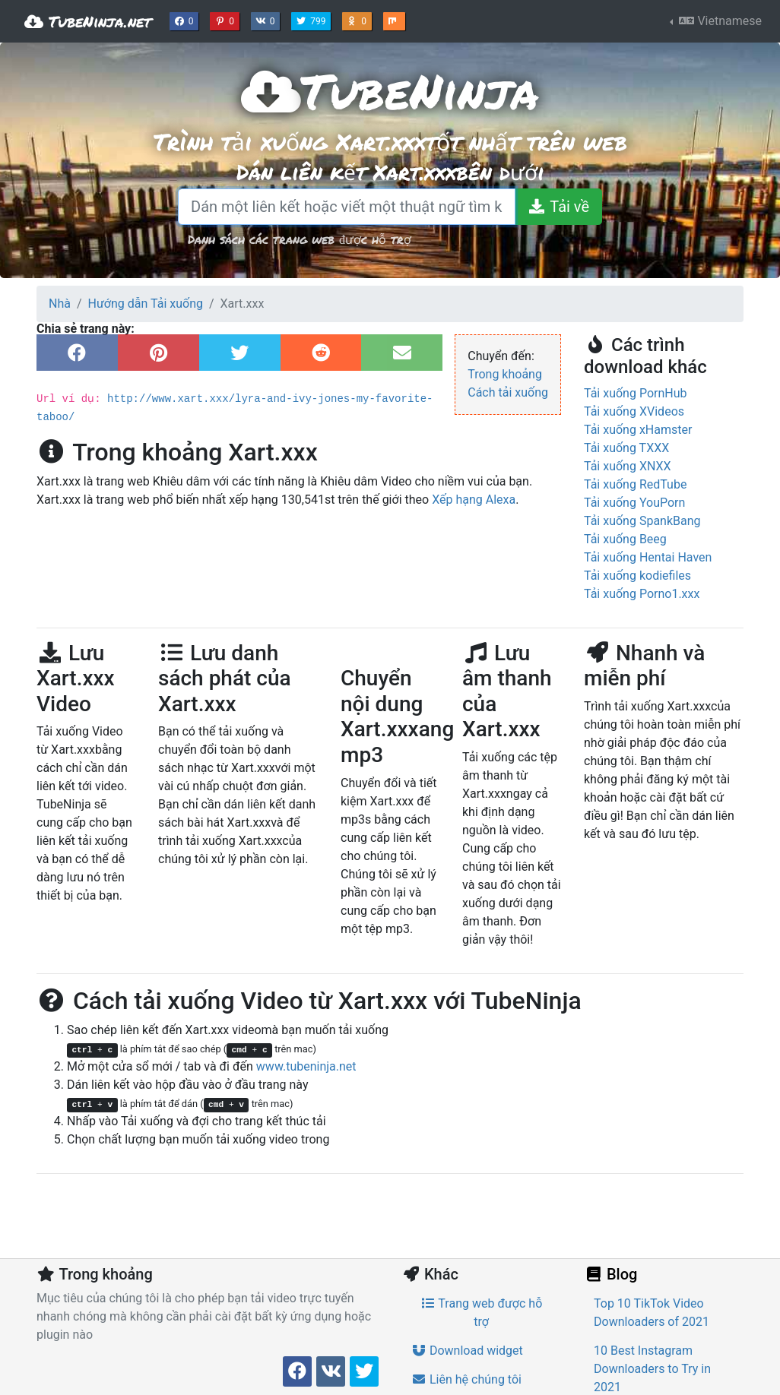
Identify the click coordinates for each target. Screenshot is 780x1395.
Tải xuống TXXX (626, 448)
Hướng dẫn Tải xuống (145, 303)
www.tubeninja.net (306, 1066)
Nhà (60, 303)
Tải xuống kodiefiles (637, 575)
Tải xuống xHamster (638, 429)
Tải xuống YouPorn (634, 502)
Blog (610, 1274)
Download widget (467, 1350)
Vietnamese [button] (719, 21)
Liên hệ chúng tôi (466, 1379)
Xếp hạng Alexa (473, 499)
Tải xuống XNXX (627, 466)
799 (312, 20)
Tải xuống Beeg (625, 539)
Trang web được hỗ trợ (481, 1312)
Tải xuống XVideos (634, 411)
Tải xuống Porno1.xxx (641, 594)
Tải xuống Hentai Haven (648, 557)
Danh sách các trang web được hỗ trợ (299, 239)
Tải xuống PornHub (635, 393)
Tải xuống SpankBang (642, 521)
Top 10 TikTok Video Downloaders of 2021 (651, 1312)
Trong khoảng (505, 374)
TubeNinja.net (87, 21)
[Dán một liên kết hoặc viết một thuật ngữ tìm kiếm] (346, 206)
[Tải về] (558, 206)
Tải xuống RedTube (635, 484)
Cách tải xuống (508, 392)
